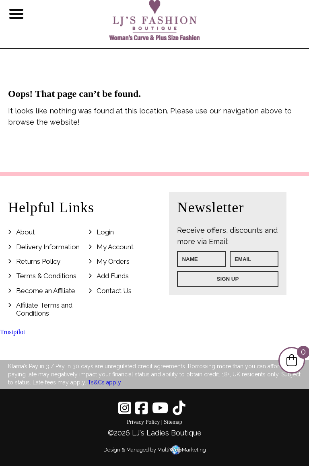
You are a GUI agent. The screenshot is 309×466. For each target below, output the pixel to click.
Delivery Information (48, 247)
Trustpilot (12, 331)
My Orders (113, 261)
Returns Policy (38, 261)
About (25, 232)
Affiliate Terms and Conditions (44, 309)
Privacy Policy (143, 422)
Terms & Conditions (46, 276)
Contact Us (114, 291)
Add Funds (113, 276)
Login (105, 232)
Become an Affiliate (45, 291)
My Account (115, 247)
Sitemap (173, 422)
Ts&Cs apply (104, 382)
